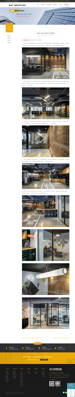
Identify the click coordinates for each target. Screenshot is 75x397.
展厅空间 (21, 384)
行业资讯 (8, 40)
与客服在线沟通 (44, 359)
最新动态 (8, 35)
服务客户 (28, 371)
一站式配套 (14, 376)
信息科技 (21, 376)
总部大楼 (21, 373)
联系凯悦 (7, 371)
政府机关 (21, 382)
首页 (38, 4)
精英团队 (55, 4)
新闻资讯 (66, 4)
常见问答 (8, 42)
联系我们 (67, 1)
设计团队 (36, 371)
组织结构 (7, 379)
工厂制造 (21, 379)
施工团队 (36, 373)
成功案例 (43, 4)
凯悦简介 (7, 373)
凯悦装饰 (17, 5)
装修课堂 (43, 373)
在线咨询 (62, 1)
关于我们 (61, 4)
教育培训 (21, 381)
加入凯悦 (7, 381)
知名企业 (21, 371)
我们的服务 (49, 4)
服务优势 (14, 373)
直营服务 (14, 371)
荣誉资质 (7, 376)
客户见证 (28, 373)
